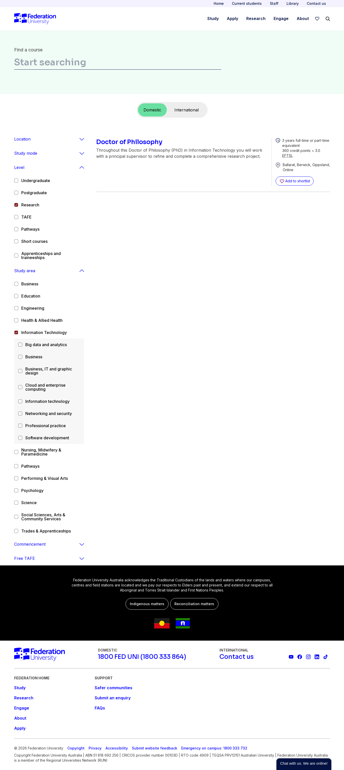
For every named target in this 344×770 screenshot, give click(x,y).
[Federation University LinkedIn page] (317, 657)
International (186, 109)
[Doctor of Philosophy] (181, 142)
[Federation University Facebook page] (299, 657)
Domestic (152, 109)
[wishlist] (317, 18)
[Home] (35, 18)
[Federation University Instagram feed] (308, 657)
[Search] (328, 18)
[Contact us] (236, 657)
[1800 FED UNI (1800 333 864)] (142, 657)
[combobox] (117, 63)
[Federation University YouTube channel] (291, 657)
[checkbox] (16, 181)
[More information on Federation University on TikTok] (325, 657)
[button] (303, 764)
